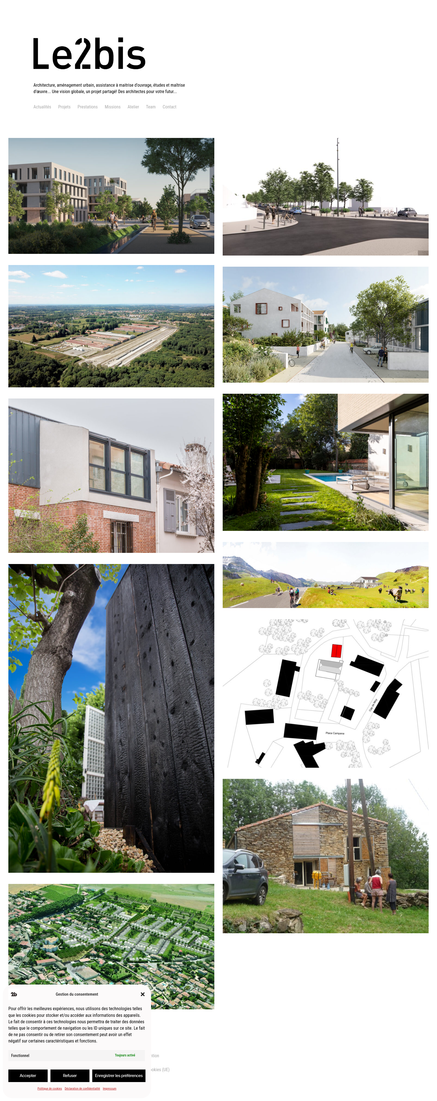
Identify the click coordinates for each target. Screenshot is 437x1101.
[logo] (113, 78)
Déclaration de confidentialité (82, 1088)
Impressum (109, 1088)
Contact (169, 107)
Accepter (28, 1075)
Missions (113, 107)
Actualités (42, 107)
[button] (142, 994)
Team (151, 107)
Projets (64, 107)
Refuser (70, 1075)
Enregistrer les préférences (119, 1075)
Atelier (133, 107)
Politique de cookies (49, 1088)
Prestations (87, 107)
